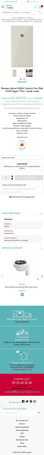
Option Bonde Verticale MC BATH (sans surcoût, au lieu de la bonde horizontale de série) (22, 287)
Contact (22, 437)
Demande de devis (22, 440)
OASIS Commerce (26, 452)
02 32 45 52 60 (11, 1)
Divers (22, 443)
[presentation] (1, 276)
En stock (22, 291)
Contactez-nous (33, 1)
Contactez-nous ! (22, 378)
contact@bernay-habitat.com (22, 392)
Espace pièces (22, 446)
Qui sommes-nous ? (22, 421)
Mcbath (22, 284)
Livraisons (22, 424)
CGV (22, 433)
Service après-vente (22, 430)
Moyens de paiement (22, 427)
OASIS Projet (16, 452)
